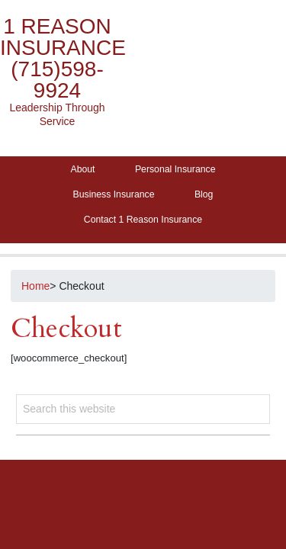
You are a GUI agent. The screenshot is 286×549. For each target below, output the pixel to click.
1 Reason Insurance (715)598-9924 (63, 58)
